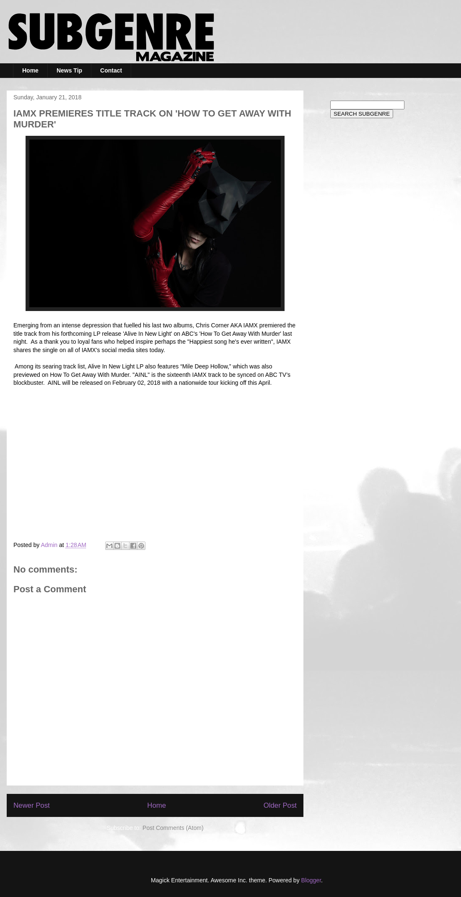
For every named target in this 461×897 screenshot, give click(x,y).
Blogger (311, 880)
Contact (111, 70)
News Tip (69, 70)
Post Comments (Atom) (172, 827)
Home (30, 70)
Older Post (280, 805)
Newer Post (31, 805)
